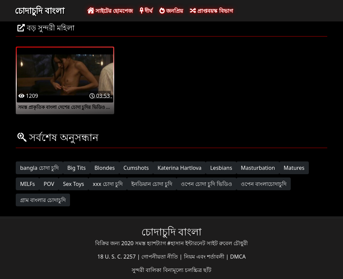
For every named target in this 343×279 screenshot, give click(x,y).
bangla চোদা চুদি (39, 167)
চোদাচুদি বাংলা (39, 10)
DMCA (238, 256)
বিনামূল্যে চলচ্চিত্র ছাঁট (187, 270)
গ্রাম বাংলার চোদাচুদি (43, 200)
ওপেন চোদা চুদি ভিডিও (206, 184)
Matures (294, 167)
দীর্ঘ (146, 10)
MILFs (27, 184)
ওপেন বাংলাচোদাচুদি (263, 184)
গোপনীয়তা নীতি (160, 256)
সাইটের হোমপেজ (110, 10)
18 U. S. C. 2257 (117, 256)
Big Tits (76, 167)
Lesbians (221, 167)
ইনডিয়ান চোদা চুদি (151, 184)
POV (49, 184)
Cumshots (136, 167)
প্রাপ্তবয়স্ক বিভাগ (211, 10)
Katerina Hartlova (179, 167)
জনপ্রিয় (171, 10)
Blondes (104, 167)
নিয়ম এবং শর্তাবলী (205, 256)
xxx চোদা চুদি (108, 184)
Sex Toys (73, 184)
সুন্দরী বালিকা (147, 270)
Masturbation (258, 167)
